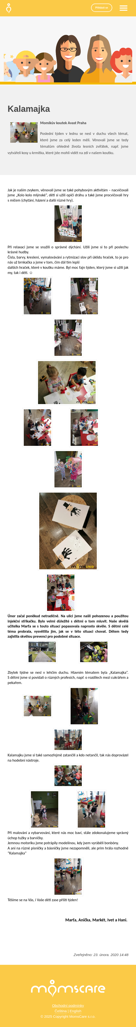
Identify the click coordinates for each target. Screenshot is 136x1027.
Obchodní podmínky (68, 1005)
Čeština (61, 1011)
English (75, 1011)
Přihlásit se (101, 7)
